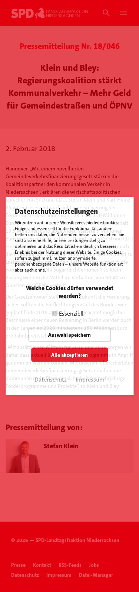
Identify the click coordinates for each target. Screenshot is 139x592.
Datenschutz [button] (50, 379)
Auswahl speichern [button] (69, 335)
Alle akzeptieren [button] (69, 355)
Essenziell (71, 313)
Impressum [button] (90, 379)
